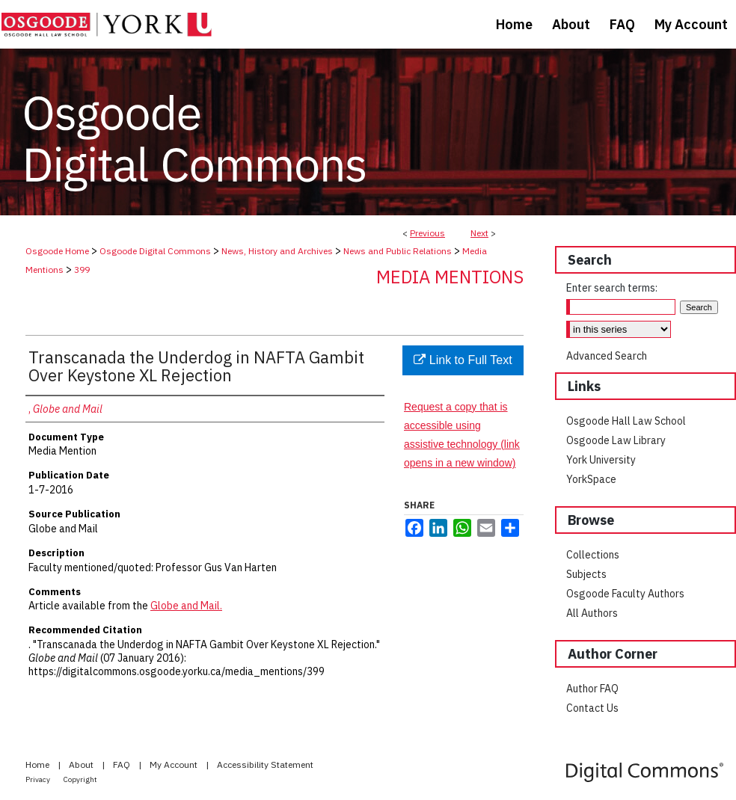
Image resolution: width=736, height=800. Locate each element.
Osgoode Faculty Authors (625, 593)
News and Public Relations (397, 250)
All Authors (592, 613)
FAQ (122, 764)
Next (479, 233)
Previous (427, 233)
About (82, 764)
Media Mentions (450, 277)
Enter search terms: (611, 288)
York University (601, 460)
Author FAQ (592, 688)
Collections (592, 554)
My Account (175, 764)
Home (38, 764)
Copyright (80, 779)
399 (82, 269)
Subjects (586, 574)
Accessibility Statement (265, 764)
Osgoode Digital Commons (155, 250)
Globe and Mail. (186, 605)
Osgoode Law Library (616, 440)
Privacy (38, 779)
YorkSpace (591, 479)
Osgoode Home (57, 250)
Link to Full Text (463, 360)
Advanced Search (606, 356)
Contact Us (592, 708)
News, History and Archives (277, 250)
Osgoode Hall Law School (626, 421)
